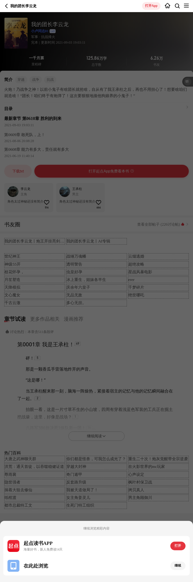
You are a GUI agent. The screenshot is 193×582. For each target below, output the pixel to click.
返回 (6, 6)
